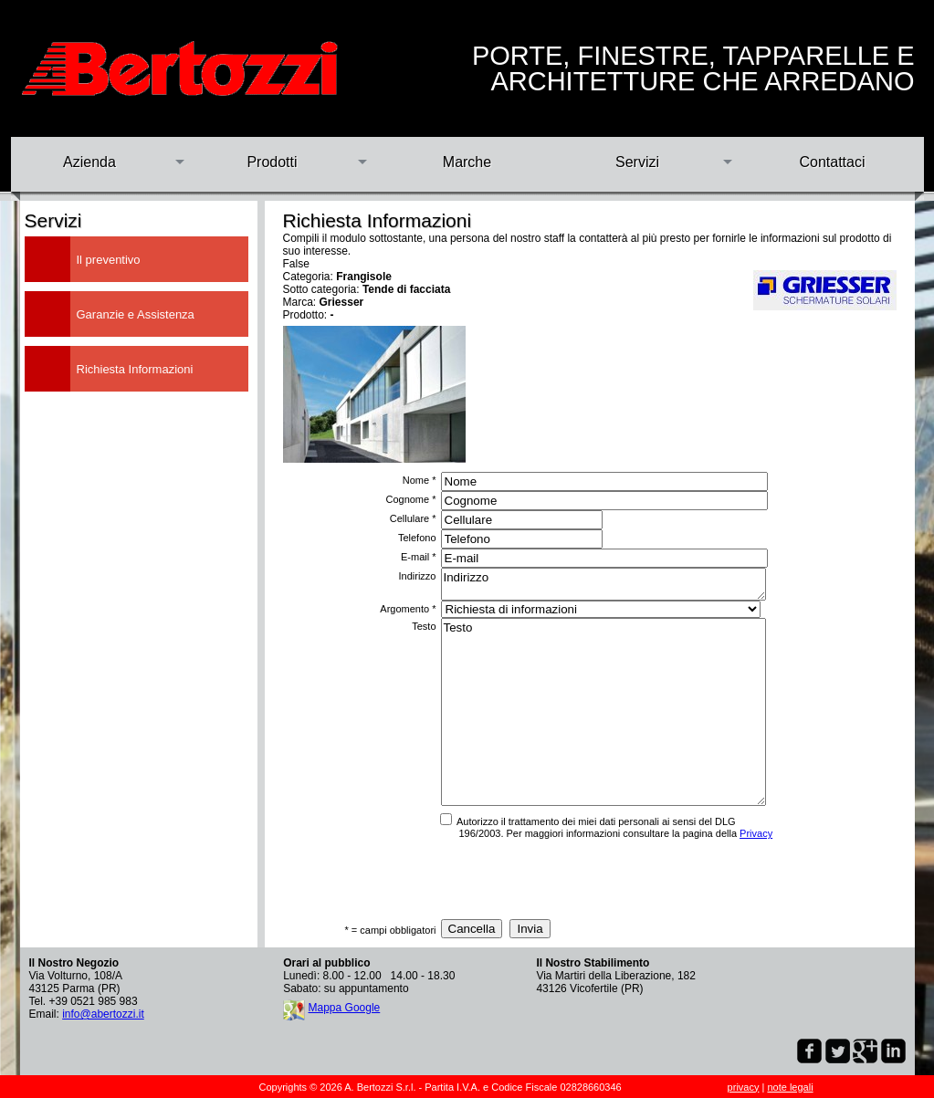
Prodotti (272, 162)
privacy (744, 1087)
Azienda (89, 162)
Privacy (756, 833)
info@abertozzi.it (103, 1014)
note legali (790, 1087)
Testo (603, 712)
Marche (467, 162)
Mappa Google (345, 1007)
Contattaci (832, 162)
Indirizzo (603, 584)
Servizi (637, 162)
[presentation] (575, 879)
